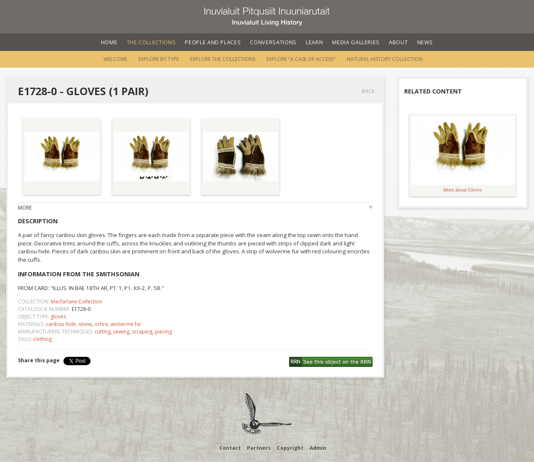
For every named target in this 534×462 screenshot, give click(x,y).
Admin (318, 448)
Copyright (290, 448)
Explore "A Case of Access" (301, 59)
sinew (85, 324)
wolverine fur (126, 324)
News (425, 42)
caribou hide (61, 324)
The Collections (151, 42)
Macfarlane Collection (76, 301)
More (25, 207)
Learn (314, 42)
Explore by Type (159, 59)
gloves (58, 316)
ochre (101, 324)
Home (109, 42)
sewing (121, 331)
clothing (42, 339)
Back (368, 91)
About (398, 42)
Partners (259, 448)
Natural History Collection (385, 59)
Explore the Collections (222, 59)
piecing (163, 331)
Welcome (115, 59)
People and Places (213, 42)
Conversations (273, 42)
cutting (103, 331)
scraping (142, 331)
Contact (230, 448)
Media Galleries (356, 42)
